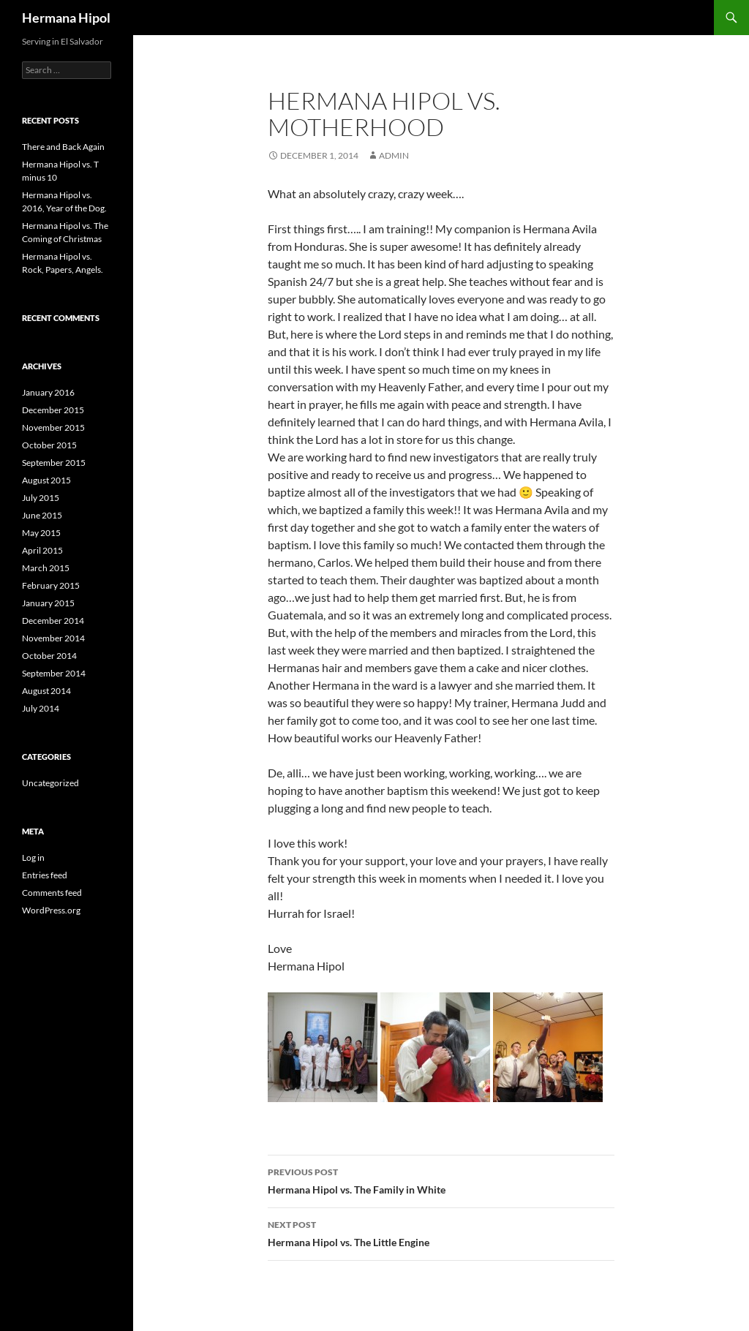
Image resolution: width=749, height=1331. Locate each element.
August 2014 (46, 690)
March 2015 (45, 567)
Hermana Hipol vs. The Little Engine (441, 1232)
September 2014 (54, 673)
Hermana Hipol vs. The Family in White (441, 1180)
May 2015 (41, 532)
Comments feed (52, 892)
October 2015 (49, 445)
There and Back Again (63, 146)
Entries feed (44, 875)
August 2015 (46, 480)
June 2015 (42, 515)
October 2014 (49, 655)
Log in (33, 857)
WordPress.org (51, 910)
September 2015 (54, 462)
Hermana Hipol (66, 18)
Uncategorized (50, 782)
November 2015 (53, 427)
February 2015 (51, 585)
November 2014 (53, 638)
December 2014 (53, 620)
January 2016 (48, 392)
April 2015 (42, 550)
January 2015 (48, 602)
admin (394, 155)
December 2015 (53, 409)
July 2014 (40, 708)
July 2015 (40, 497)
